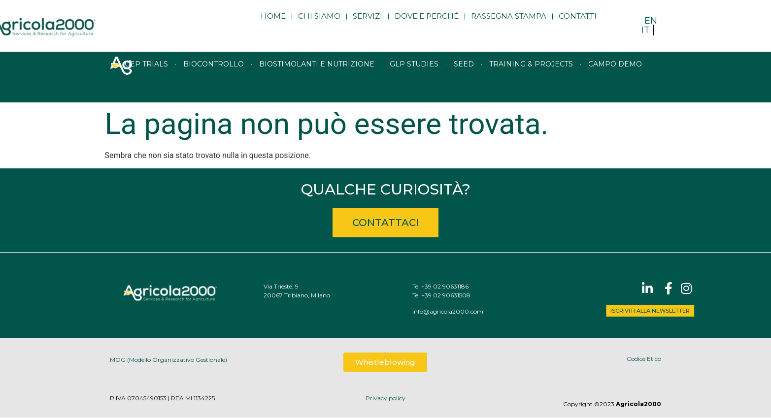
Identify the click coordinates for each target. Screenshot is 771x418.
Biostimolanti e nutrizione (316, 76)
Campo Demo (615, 76)
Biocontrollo (213, 76)
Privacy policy (385, 398)
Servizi (367, 23)
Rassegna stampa (508, 23)
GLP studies (414, 76)
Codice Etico (644, 358)
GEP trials (146, 76)
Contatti (578, 23)
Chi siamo (319, 23)
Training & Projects (531, 76)
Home (273, 23)
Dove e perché (427, 23)
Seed (464, 76)
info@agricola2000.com (468, 311)
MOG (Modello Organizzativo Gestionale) (168, 360)
